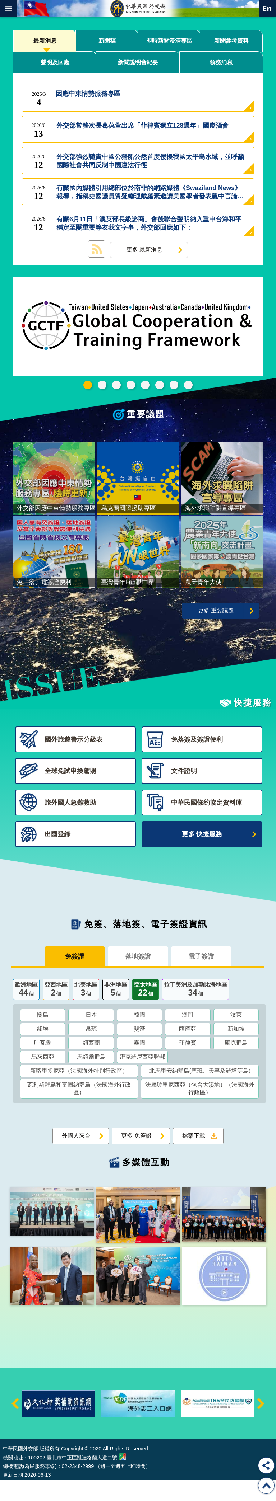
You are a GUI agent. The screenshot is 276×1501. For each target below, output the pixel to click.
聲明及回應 (55, 62)
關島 (43, 1035)
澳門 (187, 1035)
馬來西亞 (42, 1077)
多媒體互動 (146, 1183)
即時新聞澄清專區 (169, 40)
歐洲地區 (26, 1011)
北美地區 (85, 1011)
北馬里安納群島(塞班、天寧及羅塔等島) (200, 1091)
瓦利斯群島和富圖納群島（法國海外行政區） (79, 1109)
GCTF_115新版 (87, 385)
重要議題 (146, 414)
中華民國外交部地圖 (122, 1477)
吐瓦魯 (42, 1063)
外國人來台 (76, 1156)
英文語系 (267, 8)
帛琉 (91, 1049)
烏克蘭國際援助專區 (159, 385)
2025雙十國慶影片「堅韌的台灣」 (130, 385)
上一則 (15, 1424)
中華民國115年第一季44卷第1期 (102, 385)
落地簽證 (138, 977)
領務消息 (221, 62)
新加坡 (236, 1049)
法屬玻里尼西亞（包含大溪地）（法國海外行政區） (199, 1109)
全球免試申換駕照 (174, 385)
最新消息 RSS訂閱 (96, 249)
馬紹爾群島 (91, 1077)
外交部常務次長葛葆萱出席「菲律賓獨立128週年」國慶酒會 (142, 130)
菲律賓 (187, 1063)
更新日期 (13, 1496)
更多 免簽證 (136, 1156)
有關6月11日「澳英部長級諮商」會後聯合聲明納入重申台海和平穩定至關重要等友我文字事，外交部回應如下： (149, 223)
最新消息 (45, 40)
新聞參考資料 (231, 40)
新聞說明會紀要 (137, 62)
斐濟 (139, 1049)
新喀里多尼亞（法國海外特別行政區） (79, 1091)
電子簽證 (201, 977)
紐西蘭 (91, 1063)
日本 (91, 1035)
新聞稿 (107, 40)
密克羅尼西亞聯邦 (142, 1077)
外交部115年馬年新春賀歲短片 (116, 385)
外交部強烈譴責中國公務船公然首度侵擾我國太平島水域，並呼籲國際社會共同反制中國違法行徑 (150, 161)
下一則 (260, 1424)
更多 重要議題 (216, 632)
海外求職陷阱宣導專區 (145, 385)
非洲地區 (115, 1011)
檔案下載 (193, 1156)
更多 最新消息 (144, 249)
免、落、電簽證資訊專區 (188, 385)
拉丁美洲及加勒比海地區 (195, 1011)
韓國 (139, 1035)
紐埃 (43, 1049)
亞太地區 (145, 1011)
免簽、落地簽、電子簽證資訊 (145, 945)
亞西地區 (56, 1011)
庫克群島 (236, 1063)
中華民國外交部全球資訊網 (138, 8)
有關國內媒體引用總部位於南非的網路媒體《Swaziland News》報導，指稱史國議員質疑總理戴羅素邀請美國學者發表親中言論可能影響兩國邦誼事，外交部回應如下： (150, 192)
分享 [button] (266, 1465)
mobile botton (8, 8)
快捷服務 (253, 724)
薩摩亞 (187, 1049)
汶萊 (236, 1035)
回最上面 (266, 1485)
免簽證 (74, 977)
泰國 (139, 1063)
